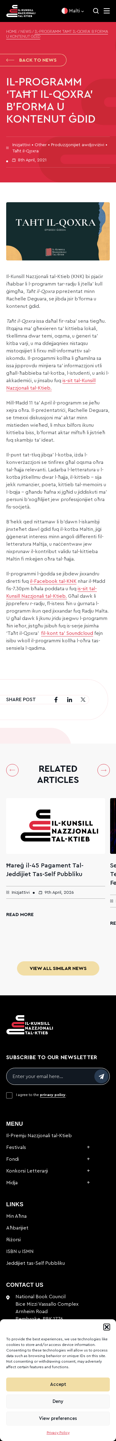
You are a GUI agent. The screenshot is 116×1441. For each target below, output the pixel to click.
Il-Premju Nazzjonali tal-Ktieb (39, 1135)
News (25, 32)
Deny (58, 1401)
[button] (107, 1327)
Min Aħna (16, 1216)
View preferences (58, 1418)
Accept (58, 1384)
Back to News (31, 60)
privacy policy (53, 1095)
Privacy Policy (58, 1432)
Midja (12, 1182)
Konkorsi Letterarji (27, 1170)
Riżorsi (13, 1239)
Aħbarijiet (17, 1227)
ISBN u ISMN (20, 1251)
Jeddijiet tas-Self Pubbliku (35, 1263)
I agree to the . (41, 1095)
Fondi (12, 1159)
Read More (20, 914)
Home (11, 32)
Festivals (16, 1147)
